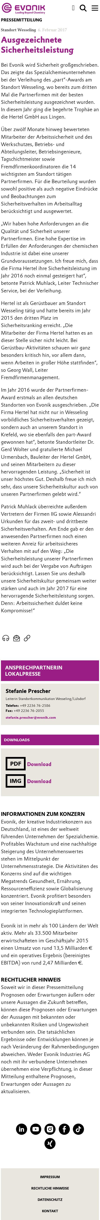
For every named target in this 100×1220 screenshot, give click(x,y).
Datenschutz (50, 1200)
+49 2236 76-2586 (35, 705)
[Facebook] (64, 1129)
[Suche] (83, 8)
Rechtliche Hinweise (50, 1188)
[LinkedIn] (21, 1129)
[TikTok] (78, 1129)
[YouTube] (35, 1129)
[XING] (50, 1143)
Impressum (50, 1177)
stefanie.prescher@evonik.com (31, 717)
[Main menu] (95, 8)
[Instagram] (50, 1129)
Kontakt (50, 1211)
